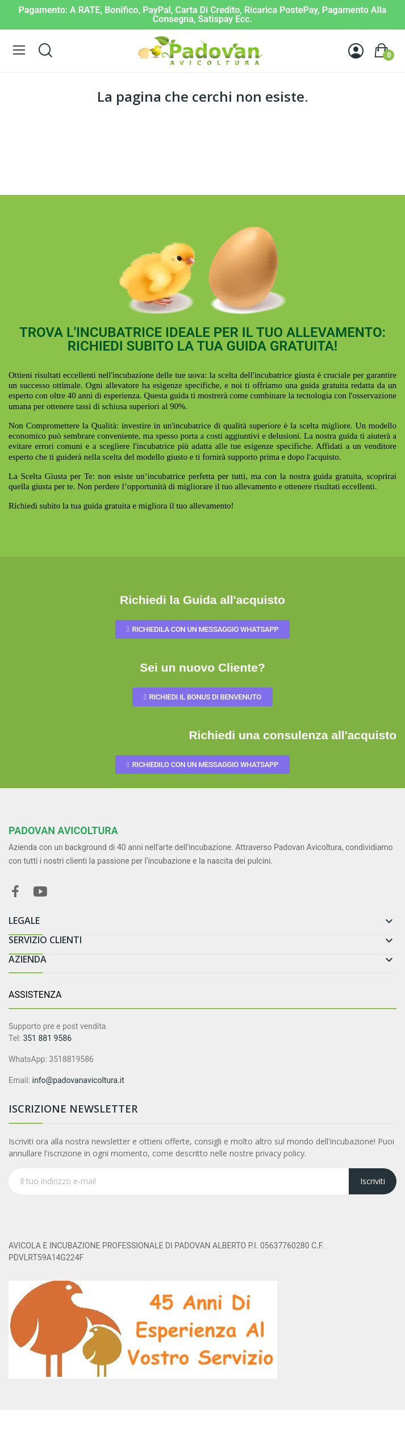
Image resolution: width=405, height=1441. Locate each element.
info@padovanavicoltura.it (78, 1080)
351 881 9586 (47, 1038)
